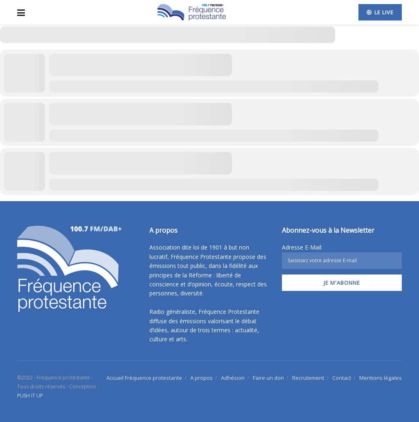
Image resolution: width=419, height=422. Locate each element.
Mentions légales (380, 377)
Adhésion (233, 377)
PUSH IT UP (30, 395)
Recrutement (308, 377)
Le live (380, 12)
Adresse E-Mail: (342, 255)
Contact (341, 377)
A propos (201, 377)
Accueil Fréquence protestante (144, 377)
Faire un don (268, 377)
